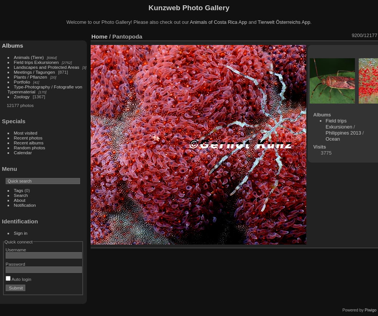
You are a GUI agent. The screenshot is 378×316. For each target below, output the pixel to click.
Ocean (333, 139)
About (20, 200)
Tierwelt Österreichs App (284, 22)
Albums (12, 45)
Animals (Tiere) (29, 57)
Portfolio (22, 81)
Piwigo (370, 310)
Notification (25, 205)
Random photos (29, 147)
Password (15, 264)
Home (99, 36)
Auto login (18, 279)
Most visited (25, 132)
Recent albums (28, 142)
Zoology (22, 96)
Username (16, 249)
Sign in (21, 233)
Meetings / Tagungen (34, 72)
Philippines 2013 (343, 133)
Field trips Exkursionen (36, 62)
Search (21, 195)
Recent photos (28, 137)
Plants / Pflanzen (30, 76)
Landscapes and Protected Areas (46, 67)
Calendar (23, 152)
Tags (18, 190)
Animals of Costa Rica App (218, 22)
